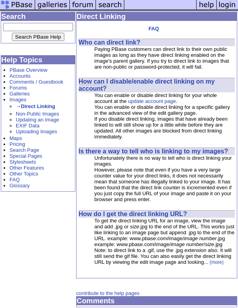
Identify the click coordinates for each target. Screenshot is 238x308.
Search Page (24, 150)
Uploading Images (36, 131)
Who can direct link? (109, 42)
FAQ (14, 180)
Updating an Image (37, 120)
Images (17, 100)
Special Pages (25, 156)
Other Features (26, 168)
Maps (15, 138)
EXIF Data (27, 126)
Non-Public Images (37, 114)
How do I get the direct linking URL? (133, 214)
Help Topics (21, 60)
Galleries (19, 94)
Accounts (19, 76)
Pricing (17, 144)
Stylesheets (22, 162)
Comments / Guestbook (36, 82)
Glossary (19, 186)
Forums (18, 88)
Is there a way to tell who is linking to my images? (153, 151)
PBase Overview (28, 70)
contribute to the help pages (107, 293)
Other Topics (23, 174)
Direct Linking (38, 106)
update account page (152, 101)
